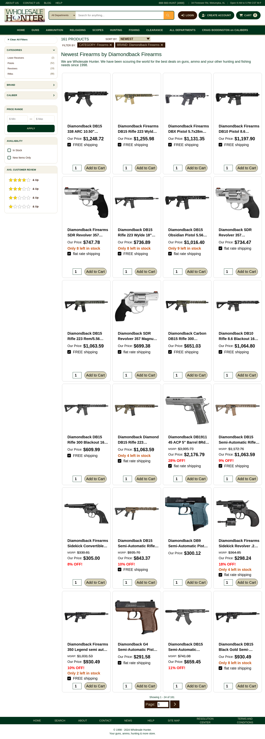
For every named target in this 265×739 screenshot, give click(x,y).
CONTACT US (31, 2)
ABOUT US (12, 2)
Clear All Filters (18, 39)
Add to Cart (95, 168)
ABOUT (82, 720)
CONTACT (105, 720)
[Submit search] (169, 15)
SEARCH (59, 720)
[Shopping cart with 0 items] (248, 15)
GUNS (35, 30)
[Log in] (187, 15)
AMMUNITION (54, 30)
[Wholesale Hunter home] (24, 15)
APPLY (31, 128)
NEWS (128, 720)
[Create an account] (216, 15)
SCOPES (97, 30)
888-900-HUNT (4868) (171, 2)
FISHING (134, 30)
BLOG (47, 2)
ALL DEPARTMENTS (182, 30)
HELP (59, 2)
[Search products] (120, 15)
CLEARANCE (154, 30)
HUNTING (116, 30)
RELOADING (78, 30)
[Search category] (62, 15)
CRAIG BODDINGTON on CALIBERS (225, 30)
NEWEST (127, 39)
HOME (21, 30)
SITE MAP (174, 720)
